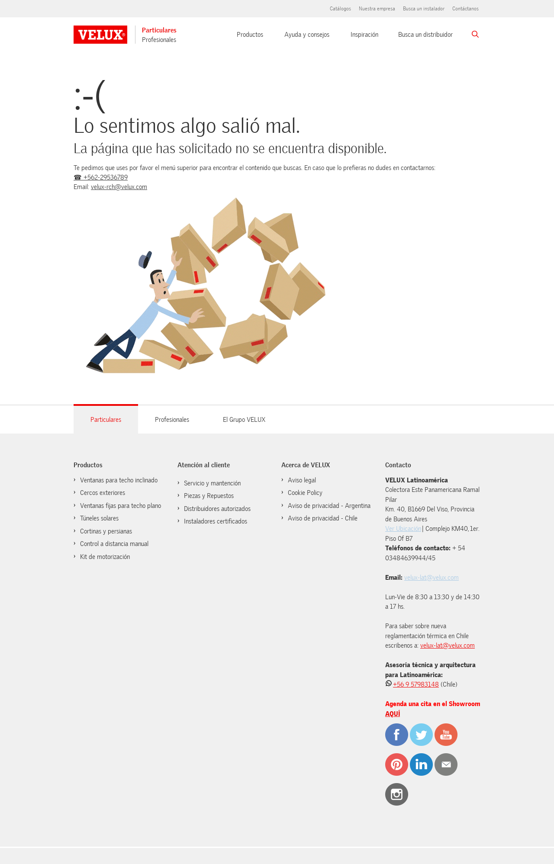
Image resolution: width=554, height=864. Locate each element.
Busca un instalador (423, 9)
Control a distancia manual (114, 544)
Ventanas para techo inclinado (119, 480)
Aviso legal (302, 480)
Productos (250, 35)
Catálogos (340, 9)
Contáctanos (465, 9)
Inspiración (364, 35)
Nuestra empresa (377, 9)
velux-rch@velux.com (119, 187)
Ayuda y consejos (306, 35)
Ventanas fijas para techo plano (120, 506)
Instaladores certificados (215, 521)
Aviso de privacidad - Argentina (329, 506)
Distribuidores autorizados (217, 509)
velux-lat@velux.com (431, 577)
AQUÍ (392, 714)
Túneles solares (99, 518)
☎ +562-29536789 (101, 177)
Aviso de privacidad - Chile (323, 518)
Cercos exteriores (102, 493)
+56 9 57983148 (416, 684)
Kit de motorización (105, 557)
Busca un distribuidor (425, 35)
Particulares (159, 30)
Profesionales (159, 40)
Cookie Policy (305, 493)
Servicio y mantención (212, 483)
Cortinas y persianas (106, 531)
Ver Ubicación (403, 529)
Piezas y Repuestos (209, 496)
